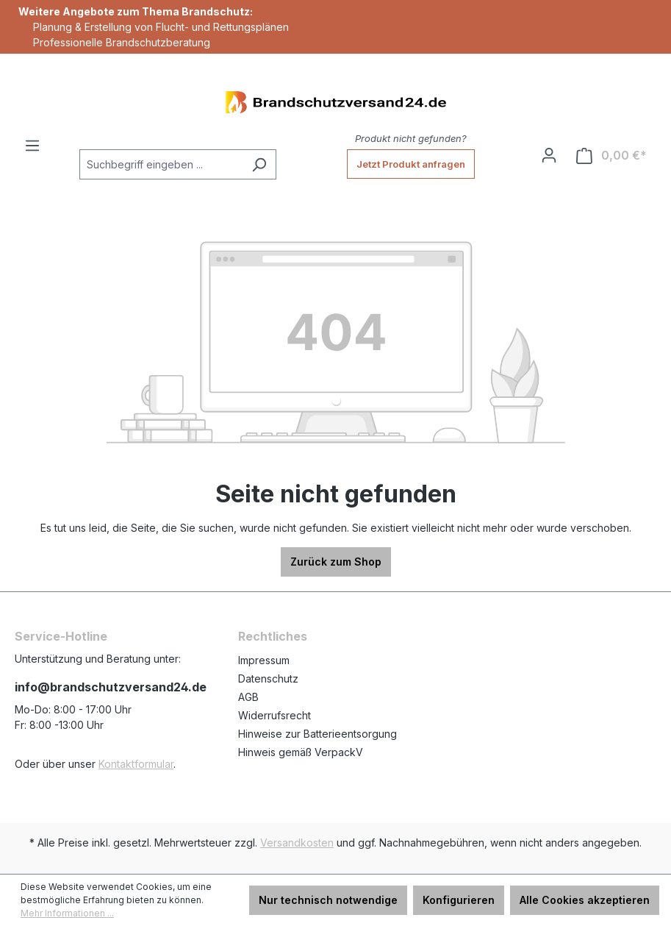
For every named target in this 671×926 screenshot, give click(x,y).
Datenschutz (268, 678)
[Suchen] (259, 164)
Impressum (264, 660)
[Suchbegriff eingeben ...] (161, 164)
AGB (248, 697)
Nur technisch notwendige (328, 900)
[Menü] (32, 145)
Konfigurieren (459, 900)
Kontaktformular (135, 764)
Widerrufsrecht (274, 715)
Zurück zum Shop (335, 561)
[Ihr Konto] (549, 155)
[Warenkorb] (611, 155)
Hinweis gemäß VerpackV (300, 752)
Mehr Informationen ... (67, 913)
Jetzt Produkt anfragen (410, 164)
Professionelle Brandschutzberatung (121, 42)
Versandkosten (297, 842)
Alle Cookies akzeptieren (585, 900)
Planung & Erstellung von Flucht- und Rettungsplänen (161, 27)
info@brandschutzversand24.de (111, 687)
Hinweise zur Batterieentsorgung (317, 733)
